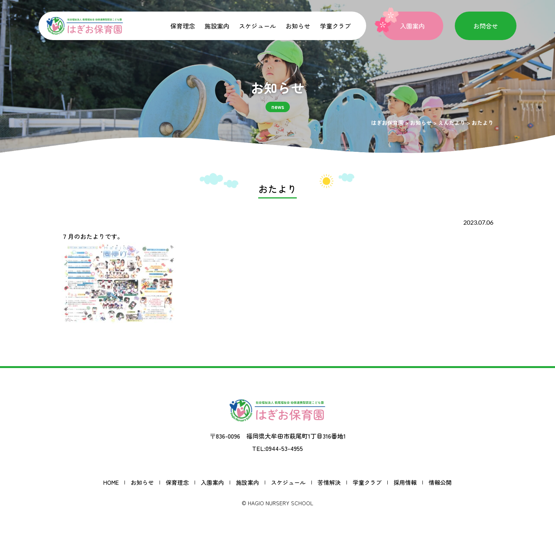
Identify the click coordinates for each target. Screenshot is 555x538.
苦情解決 (329, 482)
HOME (111, 482)
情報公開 (440, 482)
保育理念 (182, 25)
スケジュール (257, 25)
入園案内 (212, 482)
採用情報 (405, 482)
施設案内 (217, 25)
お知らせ (298, 25)
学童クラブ (335, 25)
